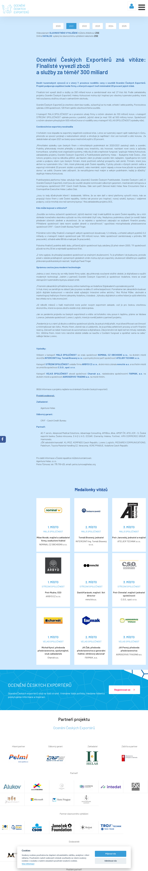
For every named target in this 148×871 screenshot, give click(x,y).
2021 (54, 26)
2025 (107, 26)
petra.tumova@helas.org (49, 423)
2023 (80, 26)
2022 (67, 26)
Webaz (142, 866)
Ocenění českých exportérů (60, 351)
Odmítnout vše (111, 861)
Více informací (28, 864)
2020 (41, 26)
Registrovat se (124, 643)
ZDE (63, 32)
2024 (93, 26)
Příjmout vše (110, 854)
